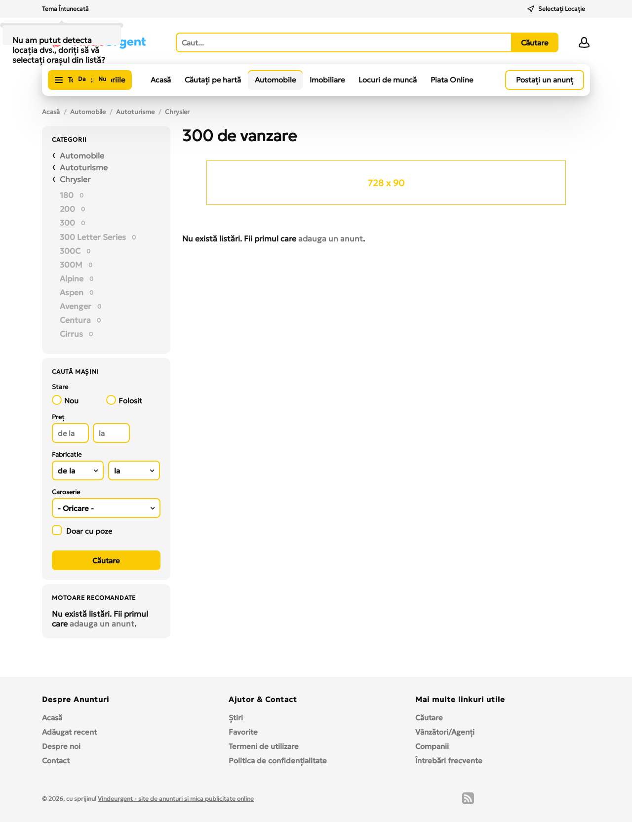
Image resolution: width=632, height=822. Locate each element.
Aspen (71, 292)
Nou (65, 400)
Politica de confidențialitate (278, 760)
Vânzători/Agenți (444, 732)
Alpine (71, 278)
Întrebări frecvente (448, 760)
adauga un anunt (102, 623)
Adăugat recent (69, 732)
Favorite (243, 732)
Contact (56, 760)
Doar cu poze (82, 530)
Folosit (124, 400)
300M (71, 265)
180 (67, 195)
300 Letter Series (93, 237)
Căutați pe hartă (213, 79)
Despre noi (61, 746)
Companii (432, 746)
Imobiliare (327, 79)
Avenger (75, 306)
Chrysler (177, 112)
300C (70, 251)
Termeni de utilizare (264, 746)
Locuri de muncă (387, 79)
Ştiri (236, 717)
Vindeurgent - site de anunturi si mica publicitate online (176, 798)
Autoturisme (135, 112)
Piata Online (452, 79)
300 (67, 223)
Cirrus (71, 334)
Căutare (429, 717)
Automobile (275, 79)
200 (67, 209)
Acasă (161, 79)
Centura (75, 320)
